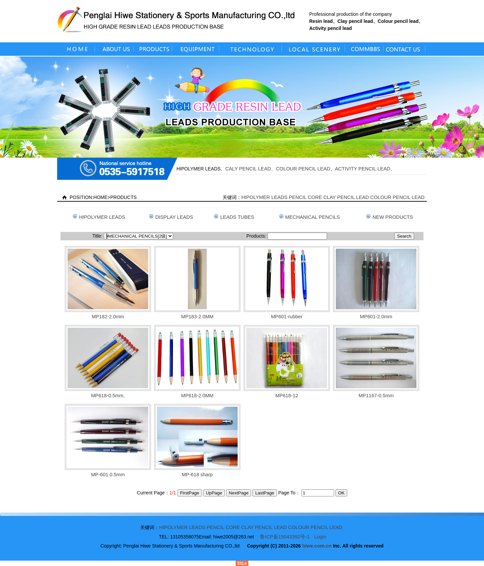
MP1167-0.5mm (376, 395)
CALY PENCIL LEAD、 (250, 168)
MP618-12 (286, 395)
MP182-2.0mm (108, 316)
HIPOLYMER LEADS (264, 197)
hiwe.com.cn (317, 546)
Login (320, 536)
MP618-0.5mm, (108, 395)
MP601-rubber (286, 316)
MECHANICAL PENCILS (312, 217)
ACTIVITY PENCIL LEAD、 (365, 168)
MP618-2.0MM (197, 395)
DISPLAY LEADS (174, 217)
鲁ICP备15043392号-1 (285, 536)
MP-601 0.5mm (108, 474)
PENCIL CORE (305, 197)
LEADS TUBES (237, 217)
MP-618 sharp (197, 474)
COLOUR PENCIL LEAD (303, 168)
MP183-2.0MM (197, 316)
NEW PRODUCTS (392, 217)
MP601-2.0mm (376, 316)
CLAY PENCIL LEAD (346, 197)
